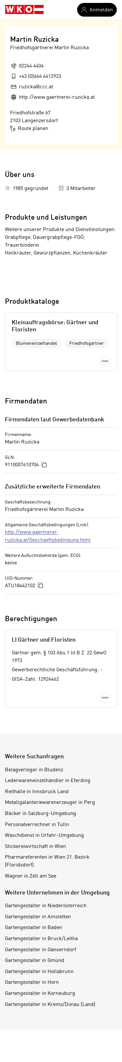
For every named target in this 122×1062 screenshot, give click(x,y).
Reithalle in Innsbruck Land (37, 791)
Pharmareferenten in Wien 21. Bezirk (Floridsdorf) (47, 861)
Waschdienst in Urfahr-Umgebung (44, 835)
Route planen (29, 128)
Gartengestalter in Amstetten (38, 917)
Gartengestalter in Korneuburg (40, 993)
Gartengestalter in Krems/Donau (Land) (50, 1004)
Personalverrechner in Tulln (37, 824)
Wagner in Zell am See (30, 876)
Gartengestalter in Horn (32, 982)
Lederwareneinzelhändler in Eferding (47, 780)
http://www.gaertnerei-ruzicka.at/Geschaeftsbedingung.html (48, 536)
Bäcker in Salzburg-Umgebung (40, 813)
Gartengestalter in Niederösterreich (46, 906)
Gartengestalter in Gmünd (34, 960)
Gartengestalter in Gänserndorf (40, 950)
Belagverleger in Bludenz (34, 770)
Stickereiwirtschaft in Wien (35, 846)
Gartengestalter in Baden (33, 927)
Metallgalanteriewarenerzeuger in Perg (50, 802)
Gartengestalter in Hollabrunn (39, 971)
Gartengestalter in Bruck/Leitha (41, 938)
